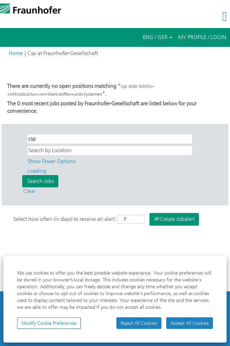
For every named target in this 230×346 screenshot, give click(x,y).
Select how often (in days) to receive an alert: (64, 219)
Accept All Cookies (190, 323)
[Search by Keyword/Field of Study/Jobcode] (109, 139)
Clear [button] (29, 191)
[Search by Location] (109, 150)
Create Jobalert (174, 219)
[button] (191, 16)
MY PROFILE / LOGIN (202, 37)
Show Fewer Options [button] (51, 161)
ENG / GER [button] (157, 37)
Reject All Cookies (139, 323)
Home (16, 53)
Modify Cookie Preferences (48, 323)
